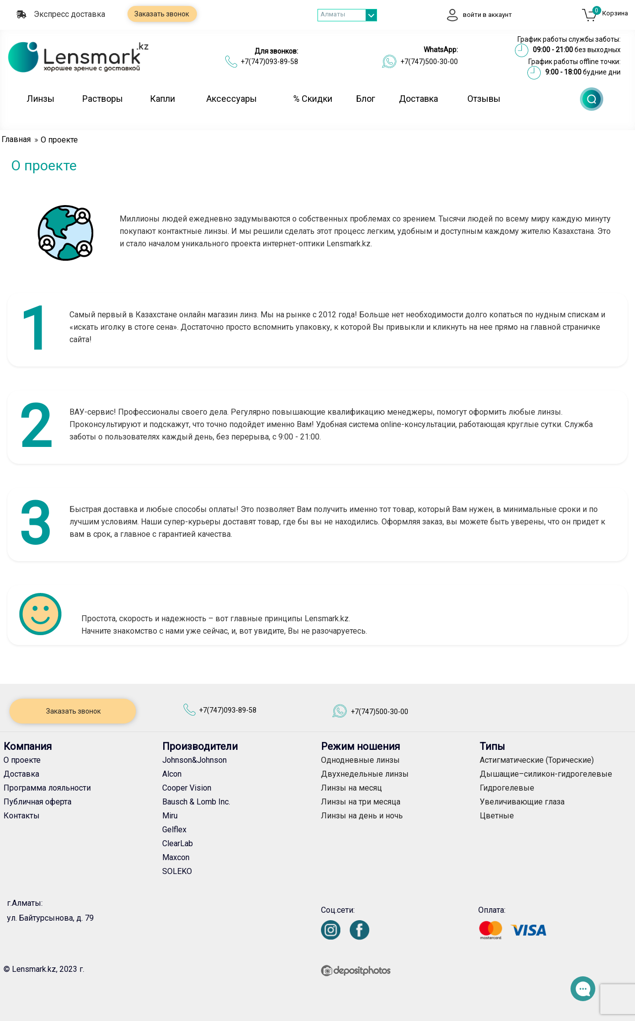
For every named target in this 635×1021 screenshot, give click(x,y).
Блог (365, 98)
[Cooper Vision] (238, 788)
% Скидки (312, 98)
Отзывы (484, 98)
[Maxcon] (238, 857)
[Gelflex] (238, 829)
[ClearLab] (238, 843)
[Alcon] (238, 774)
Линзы (41, 98)
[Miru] (238, 815)
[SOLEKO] (238, 871)
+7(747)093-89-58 (269, 62)
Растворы (102, 98)
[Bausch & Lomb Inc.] (238, 802)
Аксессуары (231, 98)
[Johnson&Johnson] (238, 760)
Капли (162, 98)
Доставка (418, 98)
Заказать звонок (161, 14)
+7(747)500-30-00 (429, 62)
